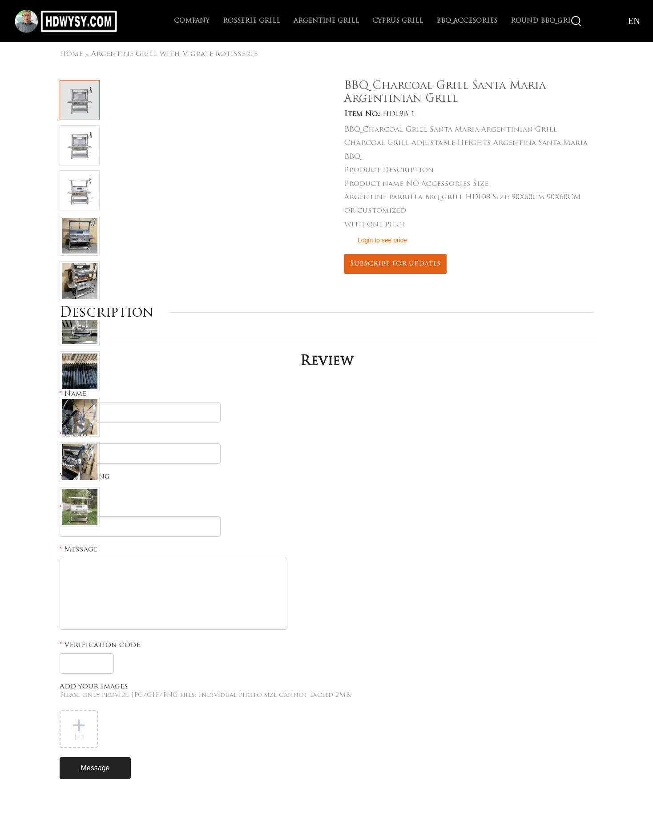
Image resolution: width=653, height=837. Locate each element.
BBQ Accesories (466, 21)
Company (192, 21)
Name (73, 394)
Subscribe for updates (395, 263)
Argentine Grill (326, 21)
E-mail (74, 435)
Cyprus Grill (397, 21)
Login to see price (382, 240)
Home (71, 54)
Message (78, 549)
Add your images (205, 691)
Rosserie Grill (251, 21)
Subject (77, 508)
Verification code (100, 645)
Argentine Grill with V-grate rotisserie (174, 54)
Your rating (85, 476)
